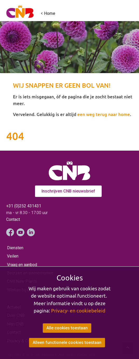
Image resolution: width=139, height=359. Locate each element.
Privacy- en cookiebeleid (78, 310)
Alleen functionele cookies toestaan (67, 342)
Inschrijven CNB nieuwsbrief (68, 191)
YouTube (20, 232)
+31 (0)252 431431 (23, 205)
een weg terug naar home (103, 114)
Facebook (10, 232)
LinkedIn (31, 232)
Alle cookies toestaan (67, 327)
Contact (13, 219)
